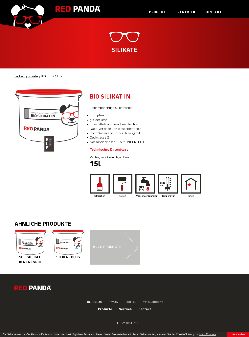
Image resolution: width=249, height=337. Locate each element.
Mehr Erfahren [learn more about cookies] (207, 334)
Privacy (114, 301)
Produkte (158, 12)
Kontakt (213, 12)
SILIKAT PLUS (68, 244)
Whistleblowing (153, 301)
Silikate (33, 76)
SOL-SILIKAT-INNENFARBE (30, 247)
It (233, 12)
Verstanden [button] (238, 334)
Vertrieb (186, 12)
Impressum (94, 301)
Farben (19, 76)
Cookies (130, 301)
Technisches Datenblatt (109, 149)
